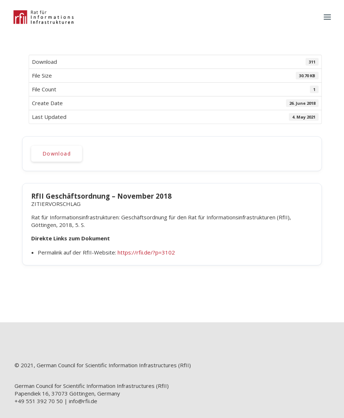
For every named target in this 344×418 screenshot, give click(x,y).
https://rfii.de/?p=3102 (146, 252)
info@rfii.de (83, 401)
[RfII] (43, 17)
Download (56, 153)
